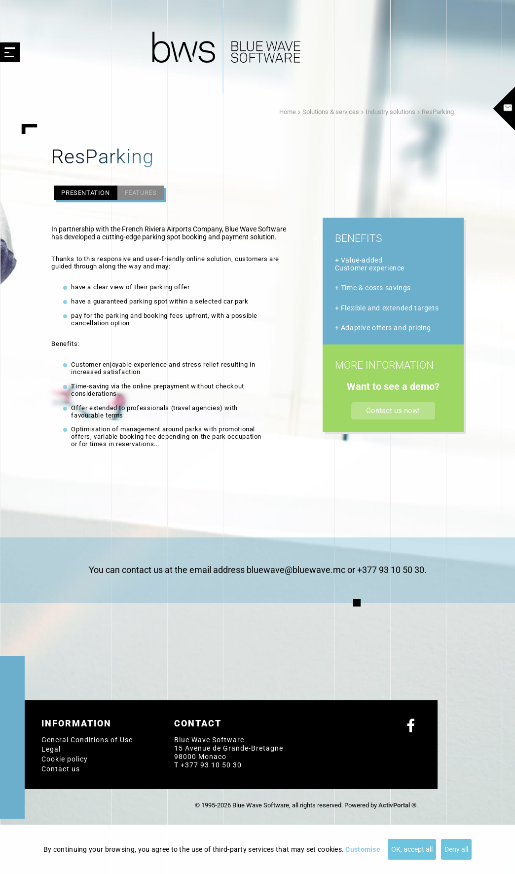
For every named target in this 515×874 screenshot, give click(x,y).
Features (141, 192)
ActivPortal (394, 805)
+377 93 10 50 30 (211, 765)
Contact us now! (393, 410)
